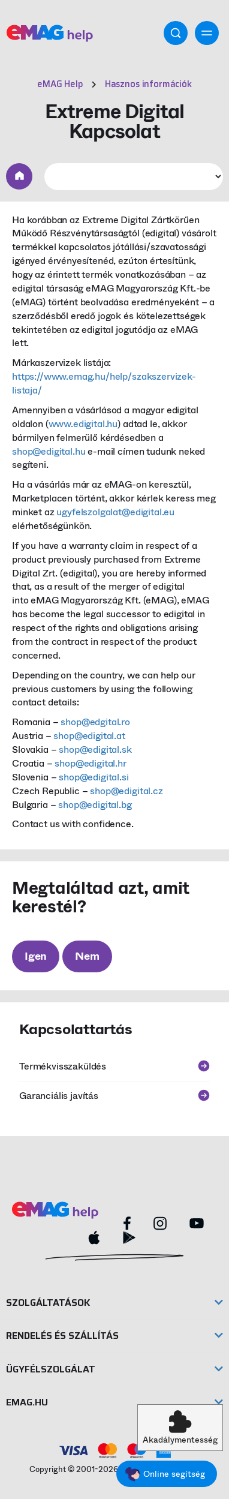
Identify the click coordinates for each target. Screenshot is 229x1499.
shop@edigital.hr (90, 763)
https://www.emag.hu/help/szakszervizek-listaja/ (104, 383)
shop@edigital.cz (126, 791)
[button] (180, 1427)
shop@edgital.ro (95, 722)
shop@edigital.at (89, 736)
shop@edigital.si (93, 777)
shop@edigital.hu (48, 451)
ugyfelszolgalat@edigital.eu (115, 512)
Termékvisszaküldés (114, 1066)
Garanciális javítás (114, 1096)
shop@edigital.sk (95, 749)
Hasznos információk (148, 84)
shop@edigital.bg (94, 805)
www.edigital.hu (83, 424)
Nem (87, 956)
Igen (36, 956)
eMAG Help (60, 84)
